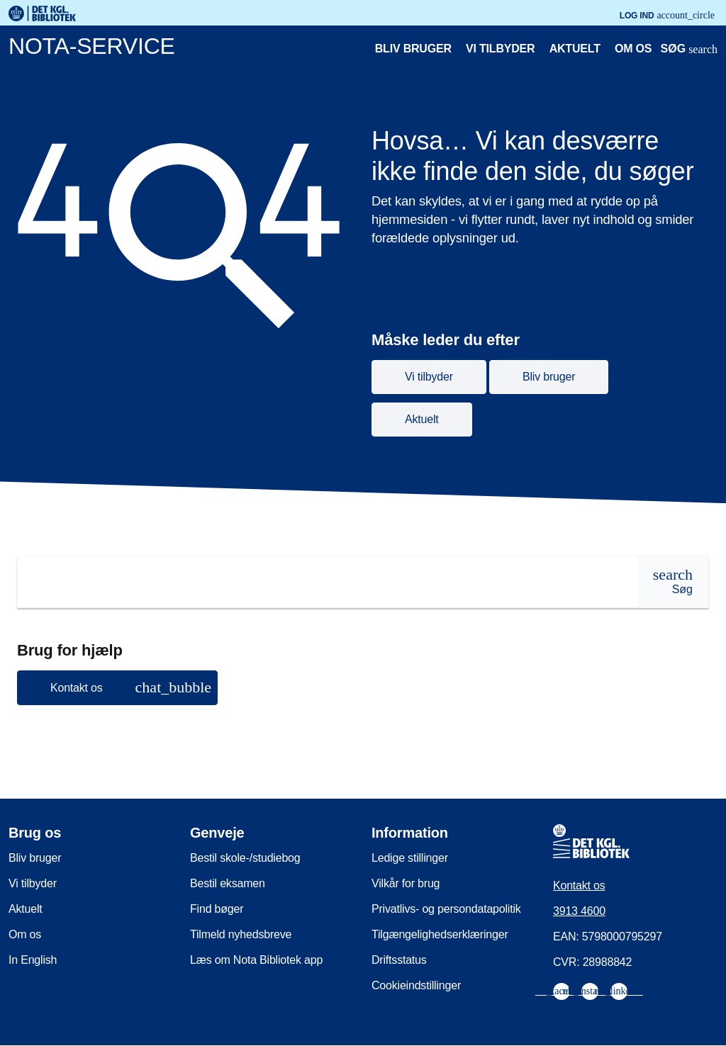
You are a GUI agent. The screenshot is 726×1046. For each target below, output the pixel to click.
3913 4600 (579, 911)
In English (33, 960)
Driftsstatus (399, 960)
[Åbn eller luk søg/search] (689, 50)
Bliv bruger (413, 49)
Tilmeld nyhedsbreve (240, 934)
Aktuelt (575, 49)
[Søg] (672, 581)
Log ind (667, 15)
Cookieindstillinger (416, 985)
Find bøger (216, 909)
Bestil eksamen (227, 883)
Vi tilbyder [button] (429, 377)
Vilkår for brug (406, 883)
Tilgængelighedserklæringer (440, 934)
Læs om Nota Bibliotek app (256, 960)
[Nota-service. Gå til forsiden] (309, 49)
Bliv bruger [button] (549, 377)
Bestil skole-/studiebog (245, 858)
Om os (633, 49)
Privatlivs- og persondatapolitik (446, 909)
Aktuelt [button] (422, 419)
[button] (117, 687)
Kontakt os (579, 885)
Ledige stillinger (410, 858)
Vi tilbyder (500, 49)
